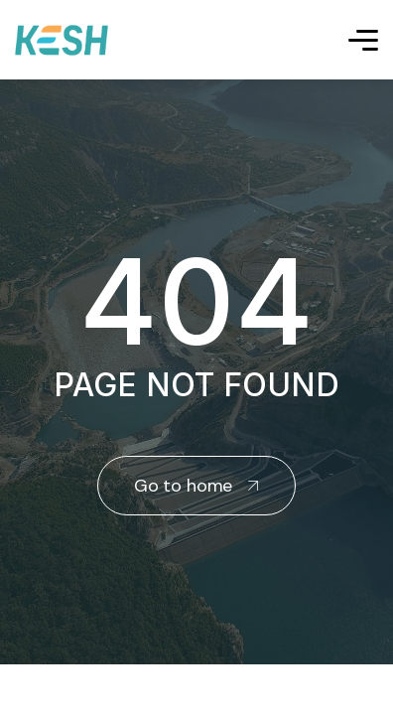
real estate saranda (7, 682)
